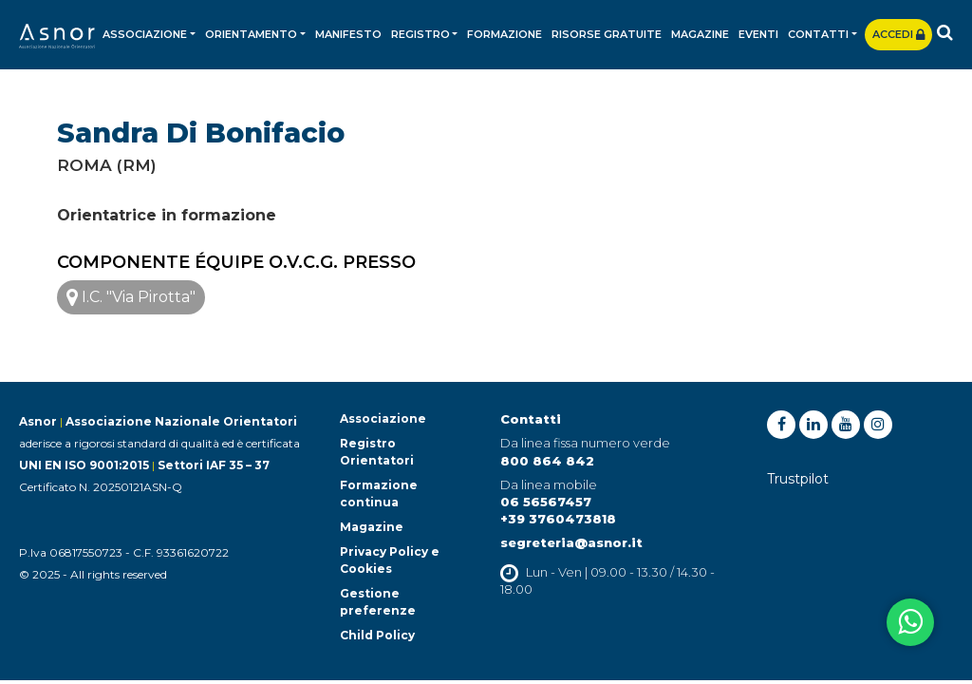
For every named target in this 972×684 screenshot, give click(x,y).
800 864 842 (547, 460)
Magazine (700, 34)
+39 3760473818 (558, 518)
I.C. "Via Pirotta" (131, 297)
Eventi (758, 34)
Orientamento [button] (251, 34)
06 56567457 (545, 501)
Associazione (383, 418)
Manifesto (348, 34)
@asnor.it (608, 542)
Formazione (504, 34)
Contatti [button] (818, 34)
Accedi (898, 34)
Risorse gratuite (606, 34)
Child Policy (377, 635)
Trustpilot (798, 478)
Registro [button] (420, 34)
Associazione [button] (145, 34)
